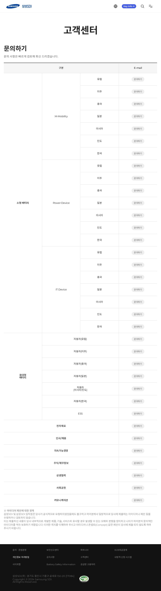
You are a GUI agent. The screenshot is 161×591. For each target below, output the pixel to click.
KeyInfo (129, 6)
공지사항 (51, 557)
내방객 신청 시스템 (123, 557)
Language (115, 6)
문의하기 (138, 79)
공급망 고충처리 (87, 564)
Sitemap (151, 6)
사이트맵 (17, 564)
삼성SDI (18, 6)
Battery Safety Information (61, 564)
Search (142, 6)
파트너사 (84, 550)
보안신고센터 (53, 550)
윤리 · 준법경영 (19, 550)
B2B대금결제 (120, 550)
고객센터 (84, 557)
